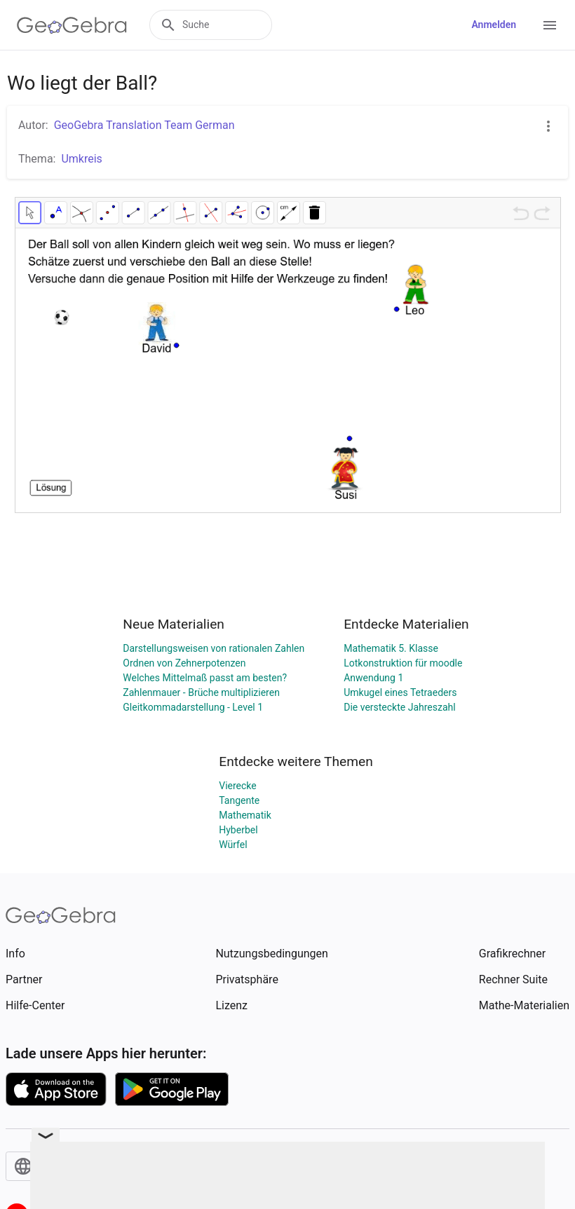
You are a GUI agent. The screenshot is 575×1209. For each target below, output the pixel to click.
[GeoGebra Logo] (72, 25)
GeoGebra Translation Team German (144, 125)
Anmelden (493, 24)
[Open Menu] (549, 25)
